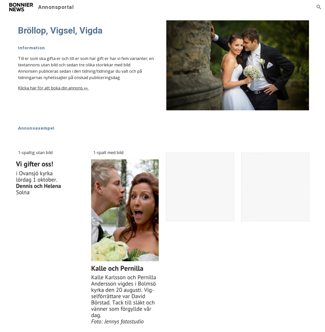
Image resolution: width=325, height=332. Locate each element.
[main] (87, 30)
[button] (319, 7)
